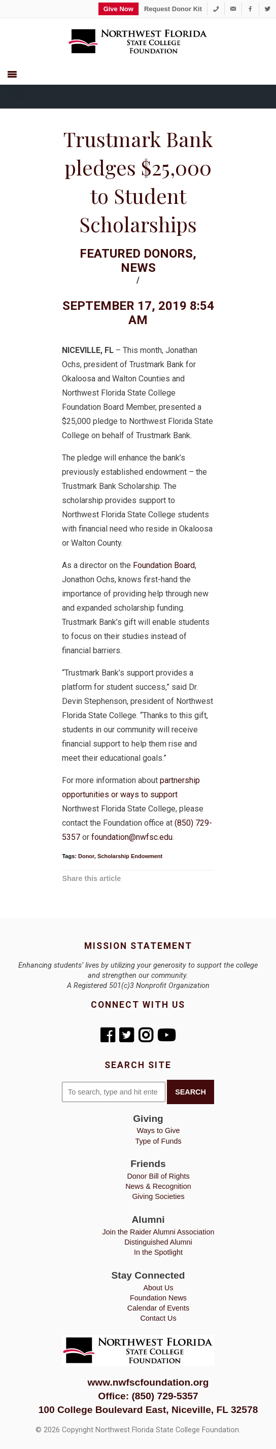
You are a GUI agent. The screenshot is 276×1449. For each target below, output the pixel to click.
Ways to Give (158, 1130)
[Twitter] (267, 9)
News (138, 268)
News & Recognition (158, 1186)
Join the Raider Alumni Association (158, 1232)
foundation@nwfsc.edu (131, 837)
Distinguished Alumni (158, 1242)
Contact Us (158, 1318)
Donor (86, 856)
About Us (158, 1288)
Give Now (118, 9)
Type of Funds (158, 1141)
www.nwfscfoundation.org (148, 1382)
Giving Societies (158, 1196)
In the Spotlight (158, 1252)
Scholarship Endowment (129, 856)
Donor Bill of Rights (158, 1176)
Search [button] (190, 1092)
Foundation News (158, 1298)
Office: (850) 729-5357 (148, 1396)
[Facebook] (250, 9)
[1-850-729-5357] (216, 9)
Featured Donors (136, 253)
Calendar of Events (158, 1308)
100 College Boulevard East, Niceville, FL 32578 (148, 1409)
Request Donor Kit (173, 9)
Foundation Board (164, 565)
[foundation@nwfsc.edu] (233, 9)
